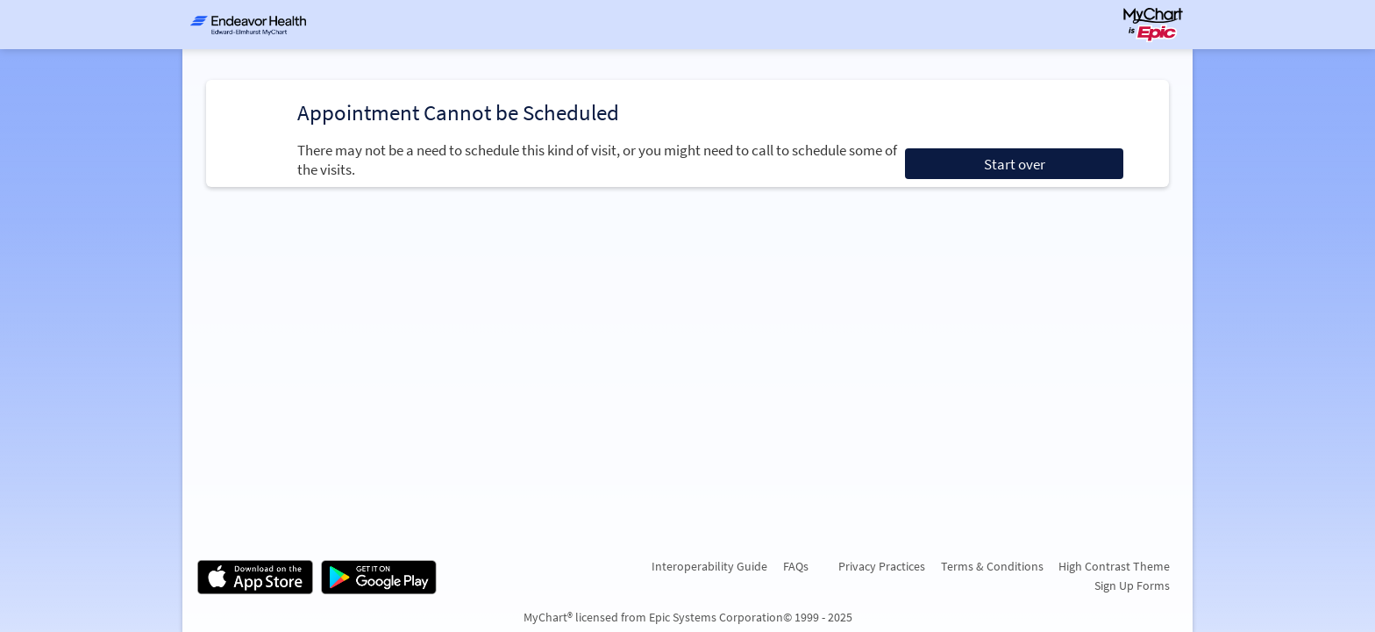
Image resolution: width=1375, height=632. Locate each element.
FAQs (796, 566)
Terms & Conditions (992, 566)
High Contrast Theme (1114, 566)
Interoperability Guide (709, 566)
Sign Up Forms (1132, 585)
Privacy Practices (881, 566)
